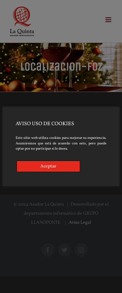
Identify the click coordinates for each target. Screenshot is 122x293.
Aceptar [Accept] (48, 166)
